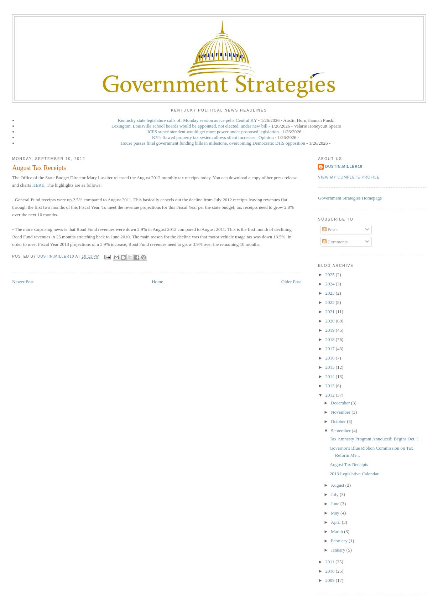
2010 (330, 571)
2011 (330, 561)
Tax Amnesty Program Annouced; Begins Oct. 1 (374, 438)
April (336, 522)
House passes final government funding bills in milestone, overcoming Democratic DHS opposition (213, 143)
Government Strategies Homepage (350, 198)
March (337, 531)
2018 (330, 339)
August (338, 485)
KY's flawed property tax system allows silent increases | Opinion (213, 137)
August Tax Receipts (349, 464)
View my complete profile (349, 177)
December (341, 402)
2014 (330, 376)
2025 (330, 274)
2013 (330, 385)
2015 (330, 367)
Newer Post (22, 281)
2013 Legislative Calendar (354, 473)
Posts (330, 229)
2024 (330, 283)
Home (157, 281)
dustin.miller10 (344, 167)
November (341, 412)
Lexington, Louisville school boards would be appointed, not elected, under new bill (189, 126)
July (335, 494)
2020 (330, 321)
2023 (330, 293)
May (335, 513)
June (335, 503)
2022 (330, 302)
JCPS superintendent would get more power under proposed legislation (213, 131)
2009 (330, 580)
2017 (330, 348)
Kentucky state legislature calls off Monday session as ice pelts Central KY (187, 120)
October (339, 421)
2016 (330, 358)
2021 (330, 311)
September (341, 430)
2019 (330, 330)
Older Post (291, 281)
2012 (330, 395)
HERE (38, 185)
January (338, 550)
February (340, 540)
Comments (335, 241)
